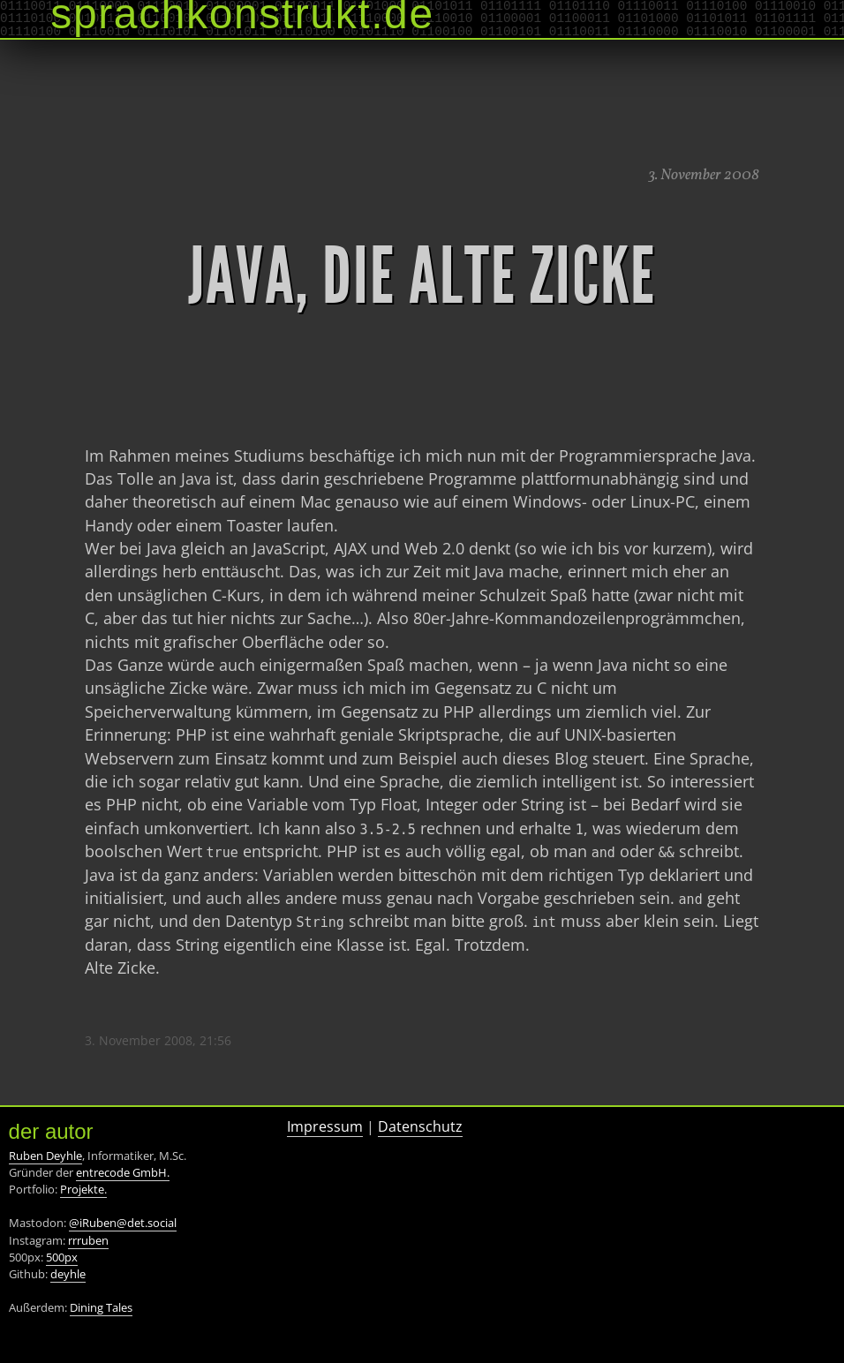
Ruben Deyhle (45, 1155)
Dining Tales (101, 1307)
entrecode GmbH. (123, 1172)
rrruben (88, 1240)
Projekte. (83, 1189)
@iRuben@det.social (123, 1223)
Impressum (325, 1126)
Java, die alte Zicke (422, 276)
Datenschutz (420, 1126)
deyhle (68, 1274)
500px (62, 1257)
